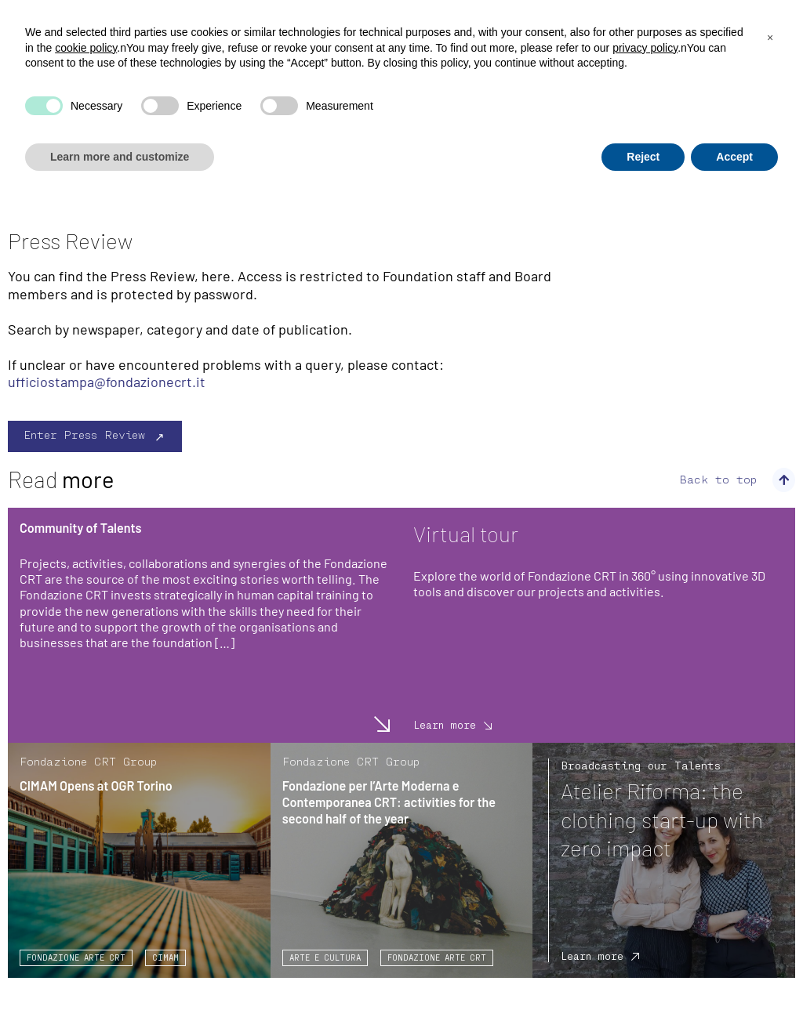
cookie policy (86, 48)
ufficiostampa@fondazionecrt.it (106, 381)
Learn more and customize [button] (119, 156)
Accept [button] (734, 156)
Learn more (378, 723)
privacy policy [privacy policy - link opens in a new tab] (645, 48)
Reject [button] (643, 156)
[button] (770, 37)
